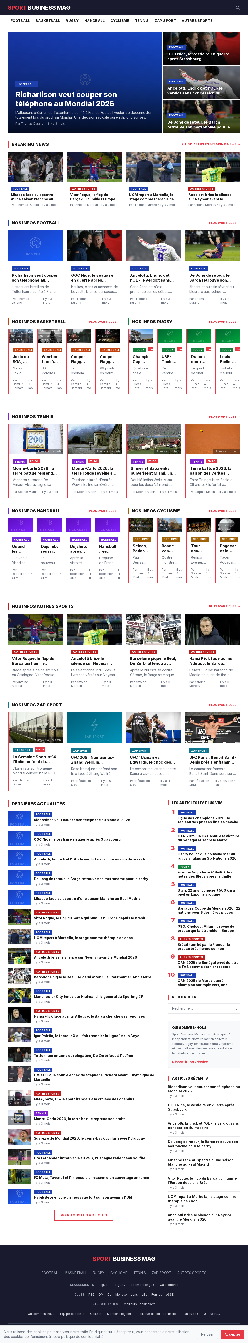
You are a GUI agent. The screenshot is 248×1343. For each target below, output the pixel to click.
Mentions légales (119, 1314)
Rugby (72, 21)
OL (109, 1294)
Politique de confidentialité (157, 1314)
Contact (95, 1314)
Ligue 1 (104, 1285)
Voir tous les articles (84, 1215)
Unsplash (16, 339)
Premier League (142, 1285)
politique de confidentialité (82, 1337)
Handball (94, 21)
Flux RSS (212, 1314)
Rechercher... (182, 1008)
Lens (134, 1294)
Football (20, 21)
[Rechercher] (237, 7)
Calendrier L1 (169, 1285)
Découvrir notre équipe (190, 1061)
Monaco (121, 1294)
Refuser (207, 1334)
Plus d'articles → (224, 223)
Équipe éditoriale (72, 1314)
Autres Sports (197, 21)
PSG (91, 1294)
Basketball (48, 21)
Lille (144, 1294)
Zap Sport (165, 21)
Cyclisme (119, 21)
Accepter (232, 1334)
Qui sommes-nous (41, 1314)
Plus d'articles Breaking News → (211, 144)
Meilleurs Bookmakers (140, 1304)
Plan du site (190, 1314)
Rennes (156, 1294)
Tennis (142, 21)
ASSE (170, 1294)
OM (100, 1294)
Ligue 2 (120, 1285)
